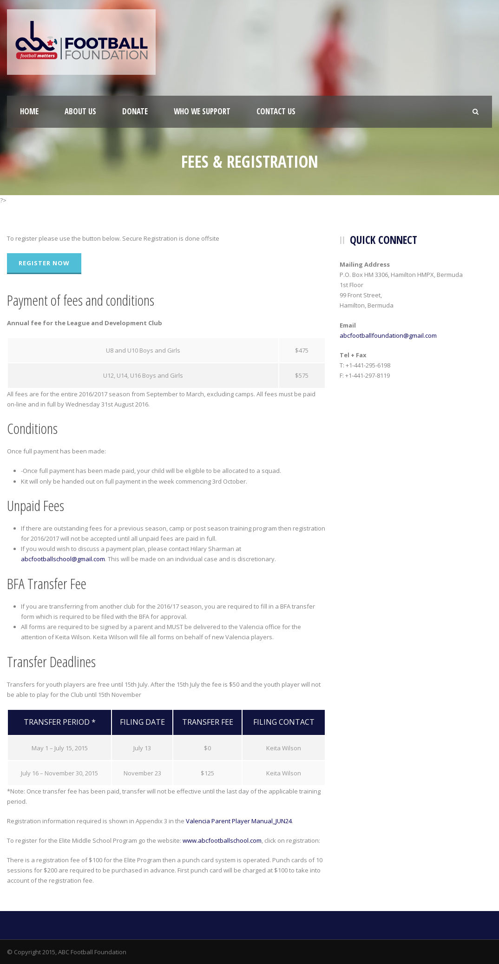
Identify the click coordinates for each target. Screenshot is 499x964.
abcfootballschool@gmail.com (63, 559)
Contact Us (275, 111)
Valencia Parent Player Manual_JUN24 (239, 821)
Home (29, 111)
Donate (135, 111)
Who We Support (202, 111)
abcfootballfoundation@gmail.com (388, 335)
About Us (80, 111)
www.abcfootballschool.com (222, 840)
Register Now (44, 263)
